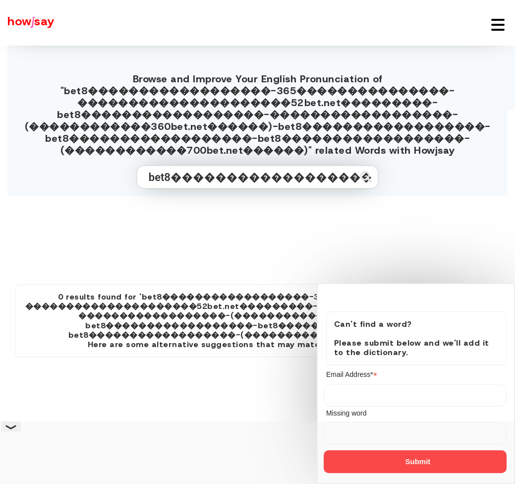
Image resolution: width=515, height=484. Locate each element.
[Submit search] (366, 176)
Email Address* (351, 374)
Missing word (346, 413)
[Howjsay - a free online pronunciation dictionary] (27, 23)
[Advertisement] (257, 236)
